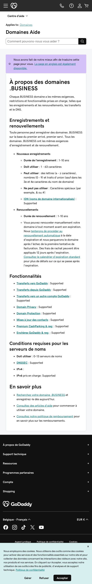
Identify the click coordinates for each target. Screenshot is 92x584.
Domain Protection (28, 313)
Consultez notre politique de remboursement (45, 416)
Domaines (26, 24)
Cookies (73, 542)
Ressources (10, 463)
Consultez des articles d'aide (34, 405)
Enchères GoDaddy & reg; (33, 332)
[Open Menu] (4, 5)
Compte (8, 481)
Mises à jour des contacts (32, 319)
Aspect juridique (23, 542)
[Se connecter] (79, 5)
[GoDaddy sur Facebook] (6, 529)
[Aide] (71, 6)
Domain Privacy (26, 306)
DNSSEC (22, 362)
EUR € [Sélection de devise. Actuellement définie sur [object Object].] (83, 519)
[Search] (82, 41)
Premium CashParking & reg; (35, 326)
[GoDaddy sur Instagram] (14, 529)
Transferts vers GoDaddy (32, 283)
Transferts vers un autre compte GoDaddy (43, 296)
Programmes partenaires (18, 472)
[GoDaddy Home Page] (17, 504)
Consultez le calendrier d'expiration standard (52, 256)
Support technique (14, 454)
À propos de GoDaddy (16, 444)
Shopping (9, 491)
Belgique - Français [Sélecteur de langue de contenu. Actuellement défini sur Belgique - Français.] (17, 519)
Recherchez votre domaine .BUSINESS (41, 394)
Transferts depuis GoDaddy (34, 289)
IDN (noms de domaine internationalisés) (49, 198)
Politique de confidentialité (50, 542)
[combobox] (42, 41)
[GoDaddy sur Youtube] (41, 529)
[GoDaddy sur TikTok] (23, 529)
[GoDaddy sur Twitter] (32, 529)
